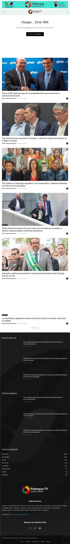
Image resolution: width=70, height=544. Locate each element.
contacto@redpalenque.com (20, 514)
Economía (5, 90)
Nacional (5, 135)
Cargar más (35, 328)
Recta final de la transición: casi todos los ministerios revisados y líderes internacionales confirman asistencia (32, 229)
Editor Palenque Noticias (9, 98)
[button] (3, 11)
